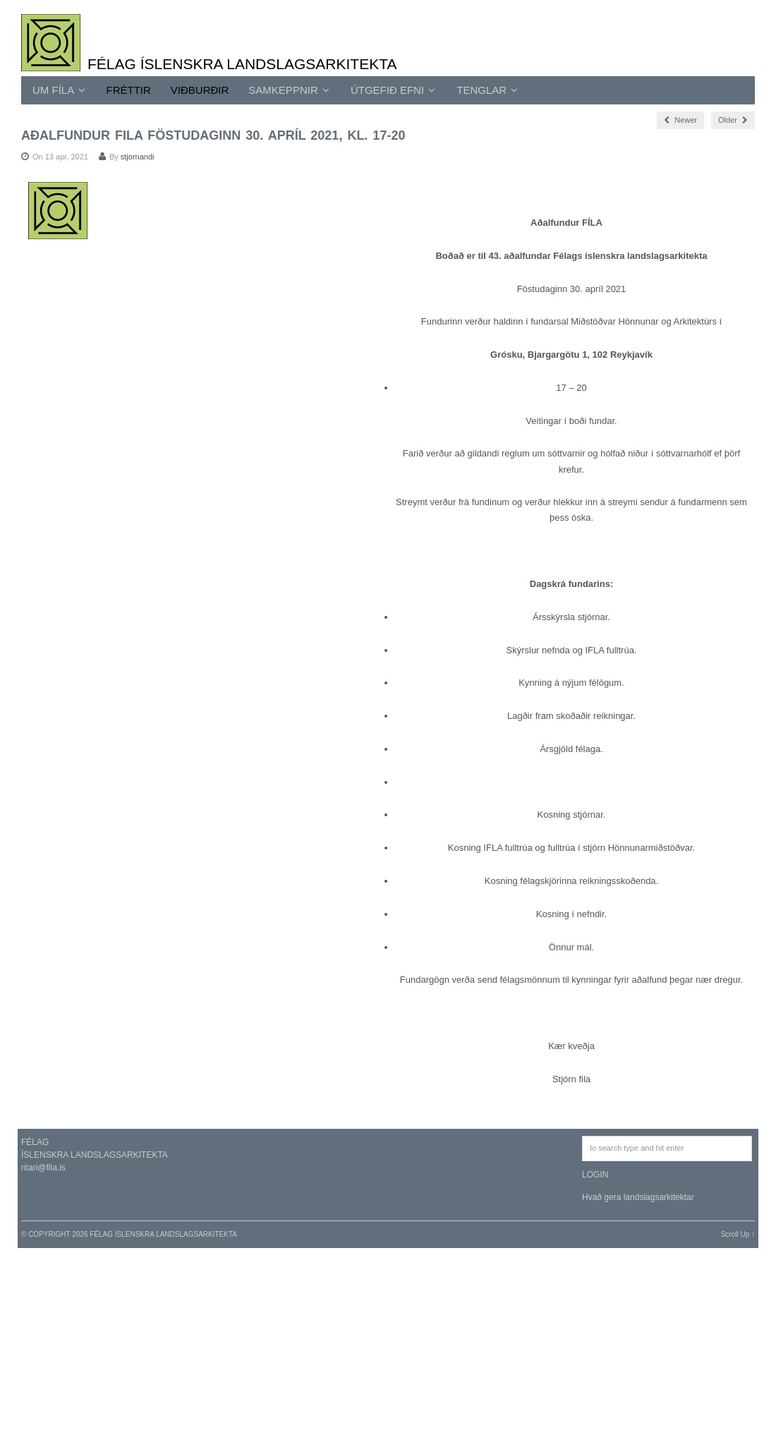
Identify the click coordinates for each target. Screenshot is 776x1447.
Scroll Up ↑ (738, 1234)
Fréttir (129, 90)
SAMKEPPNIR (288, 90)
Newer (680, 120)
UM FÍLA (58, 90)
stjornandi (137, 156)
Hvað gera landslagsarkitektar (638, 1197)
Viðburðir (200, 90)
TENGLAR (487, 90)
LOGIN (595, 1175)
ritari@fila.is (43, 1168)
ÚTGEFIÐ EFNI (393, 90)
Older (733, 120)
